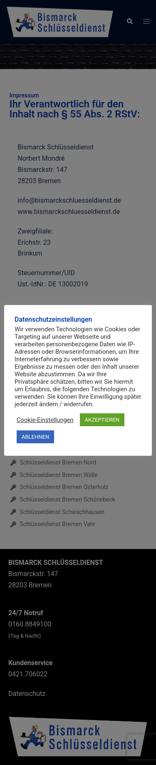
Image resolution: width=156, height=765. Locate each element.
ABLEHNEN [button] (35, 437)
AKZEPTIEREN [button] (102, 420)
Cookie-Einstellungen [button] (45, 420)
